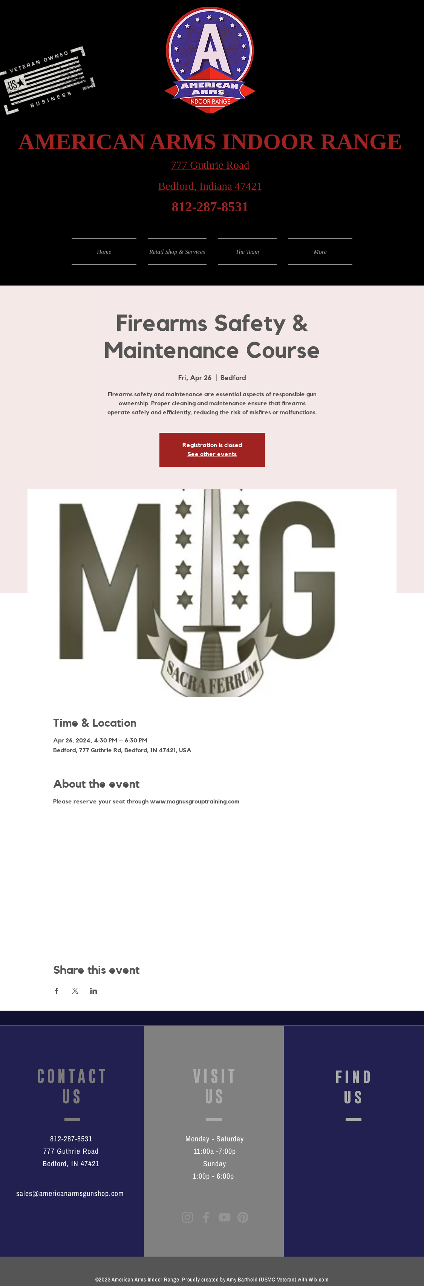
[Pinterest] (243, 1217)
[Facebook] (206, 1217)
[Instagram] (187, 1217)
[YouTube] (224, 1217)
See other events (212, 454)
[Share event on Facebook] (56, 991)
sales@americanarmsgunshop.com (70, 1193)
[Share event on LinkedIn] (93, 991)
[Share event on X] (75, 991)
